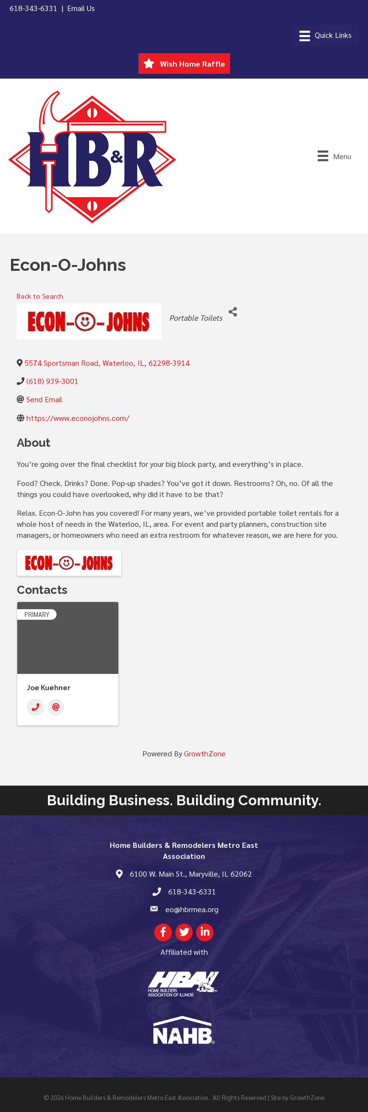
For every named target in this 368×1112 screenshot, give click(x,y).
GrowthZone (205, 753)
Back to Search (40, 295)
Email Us (81, 8)
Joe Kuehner (48, 688)
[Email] (55, 707)
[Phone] (35, 707)
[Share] (233, 312)
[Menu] (325, 35)
